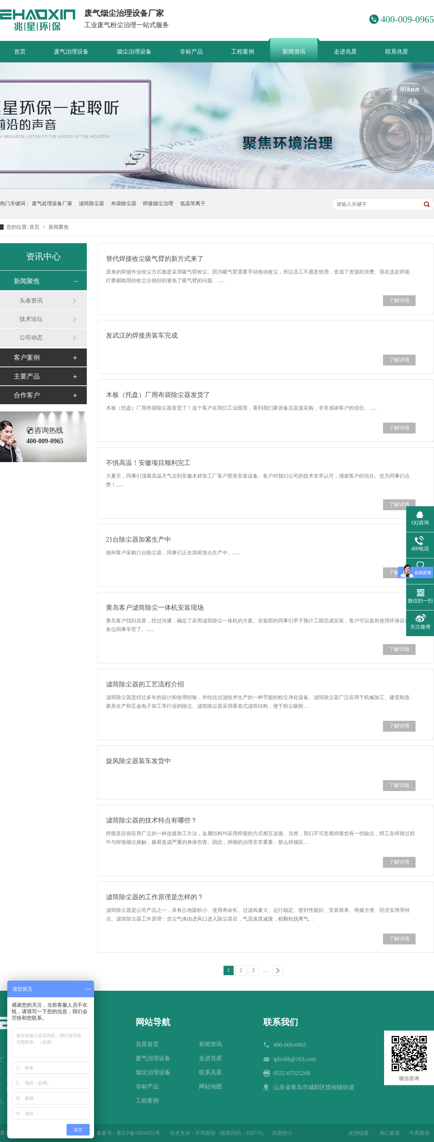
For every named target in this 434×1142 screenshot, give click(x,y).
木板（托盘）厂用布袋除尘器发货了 (158, 394)
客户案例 (27, 357)
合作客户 (27, 395)
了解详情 (399, 300)
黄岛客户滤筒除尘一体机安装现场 (155, 607)
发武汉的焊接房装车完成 (142, 335)
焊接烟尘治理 (158, 203)
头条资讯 (31, 300)
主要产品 (27, 376)
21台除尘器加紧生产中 (138, 539)
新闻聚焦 (58, 227)
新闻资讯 (210, 1044)
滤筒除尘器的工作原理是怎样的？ (155, 897)
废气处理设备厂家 (52, 203)
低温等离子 (192, 203)
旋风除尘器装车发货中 (138, 761)
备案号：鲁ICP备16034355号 (128, 1133)
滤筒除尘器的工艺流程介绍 (145, 684)
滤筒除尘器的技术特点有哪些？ (151, 820)
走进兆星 (210, 1058)
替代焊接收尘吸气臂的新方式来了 (155, 258)
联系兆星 (210, 1072)
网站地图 (210, 1086)
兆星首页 (147, 1044)
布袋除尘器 (123, 203)
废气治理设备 (153, 1058)
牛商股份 (419, 1133)
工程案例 (147, 1100)
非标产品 (147, 1086)
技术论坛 (31, 319)
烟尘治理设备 (153, 1072)
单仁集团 (389, 1133)
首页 (35, 227)
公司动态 (31, 337)
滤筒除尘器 (91, 203)
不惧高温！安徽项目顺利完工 (148, 462)
